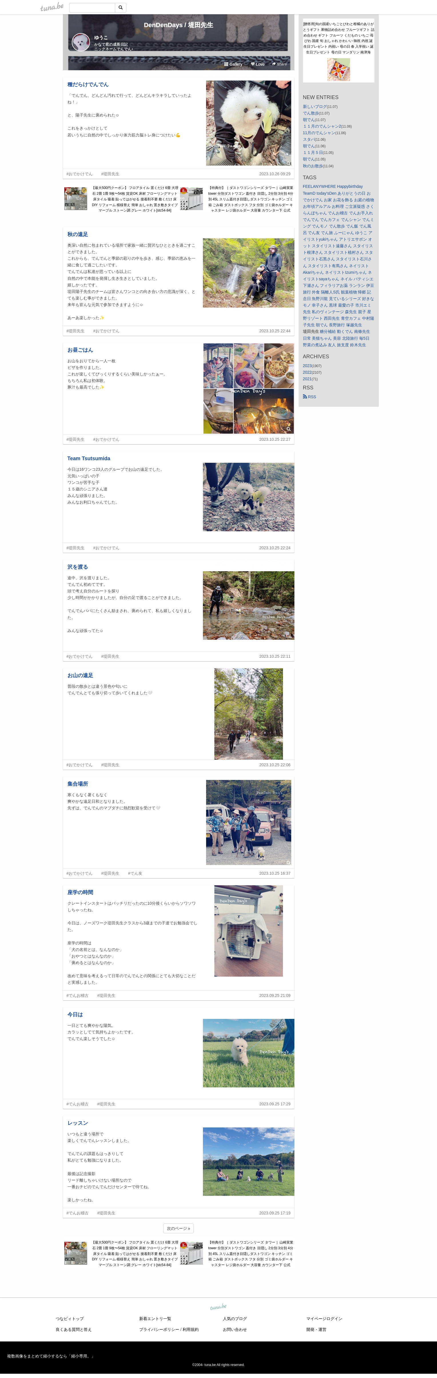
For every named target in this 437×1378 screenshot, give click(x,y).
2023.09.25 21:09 (275, 995)
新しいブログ (315, 106)
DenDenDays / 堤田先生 (178, 25)
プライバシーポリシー (159, 1329)
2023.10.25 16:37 (275, 873)
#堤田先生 (110, 174)
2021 (307, 379)
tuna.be (218, 1307)
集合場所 (77, 784)
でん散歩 (311, 113)
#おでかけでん (80, 174)
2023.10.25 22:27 (275, 439)
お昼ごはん (80, 350)
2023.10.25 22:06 (275, 765)
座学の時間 (80, 892)
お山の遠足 (80, 675)
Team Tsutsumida (88, 458)
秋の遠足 (77, 234)
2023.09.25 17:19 (275, 1213)
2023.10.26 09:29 (275, 174)
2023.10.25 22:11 (275, 656)
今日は (75, 1014)
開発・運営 (316, 1329)
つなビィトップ (70, 1318)
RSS (309, 397)
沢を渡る (77, 567)
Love (257, 64)
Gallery (233, 64)
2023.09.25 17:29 (275, 1104)
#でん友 (135, 873)
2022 (307, 372)
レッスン (77, 1123)
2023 (307, 365)
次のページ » (178, 1228)
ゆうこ (101, 37)
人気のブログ (235, 1318)
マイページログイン (324, 1318)
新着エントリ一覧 (155, 1318)
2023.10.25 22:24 (275, 548)
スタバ (309, 139)
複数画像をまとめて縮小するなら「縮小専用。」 (51, 1356)
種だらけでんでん (88, 84)
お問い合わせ (235, 1329)
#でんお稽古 (78, 995)
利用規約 (191, 1329)
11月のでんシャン (319, 132)
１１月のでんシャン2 (322, 126)
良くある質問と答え (74, 1329)
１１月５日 (313, 152)
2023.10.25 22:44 (275, 331)
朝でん (309, 119)
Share (279, 64)
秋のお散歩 (313, 166)
